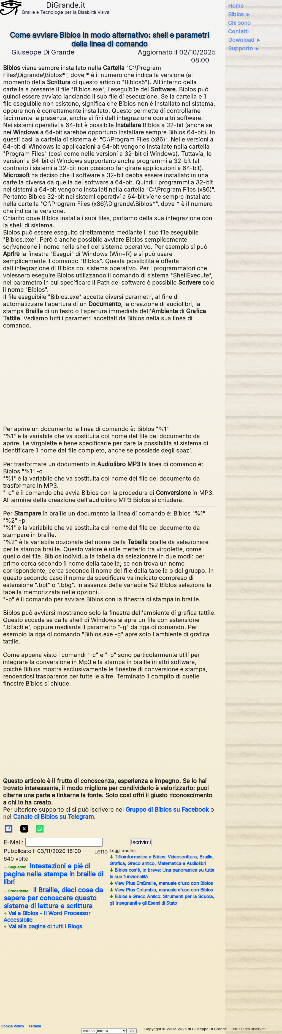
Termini (34, 1026)
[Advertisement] (139, 373)
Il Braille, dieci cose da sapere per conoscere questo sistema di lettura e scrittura (53, 898)
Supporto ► (244, 48)
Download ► (244, 40)
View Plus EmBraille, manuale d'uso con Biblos (161, 883)
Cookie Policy (12, 1026)
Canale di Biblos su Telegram (53, 816)
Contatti (238, 31)
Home (236, 5)
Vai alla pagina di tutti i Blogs (43, 926)
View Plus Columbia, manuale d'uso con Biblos (161, 890)
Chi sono (239, 23)
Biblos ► (239, 14)
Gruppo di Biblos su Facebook (167, 809)
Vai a (47, 916)
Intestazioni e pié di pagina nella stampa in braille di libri (53, 874)
